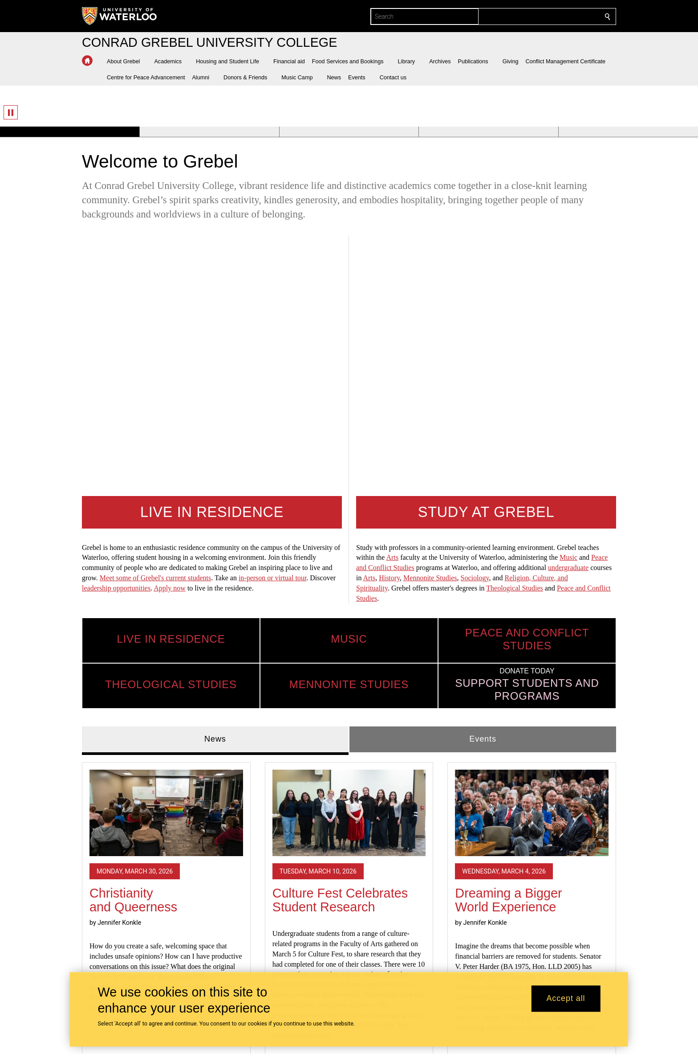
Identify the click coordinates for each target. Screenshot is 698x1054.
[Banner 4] (488, 132)
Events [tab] (482, 478)
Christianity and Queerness (133, 640)
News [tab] (215, 478)
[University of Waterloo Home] (120, 16)
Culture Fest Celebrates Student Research (340, 640)
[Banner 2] (209, 132)
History (389, 317)
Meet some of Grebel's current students (155, 317)
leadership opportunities (116, 328)
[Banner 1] (69, 132)
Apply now (170, 328)
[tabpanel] (349, 668)
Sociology (475, 317)
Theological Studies (514, 328)
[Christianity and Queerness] (166, 552)
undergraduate (568, 307)
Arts (392, 297)
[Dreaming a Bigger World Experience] (532, 552)
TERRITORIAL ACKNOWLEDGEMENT (564, 933)
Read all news (349, 828)
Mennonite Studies (430, 317)
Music (568, 297)
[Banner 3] (349, 132)
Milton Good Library (395, 965)
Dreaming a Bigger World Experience (508, 640)
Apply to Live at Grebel (401, 939)
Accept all (565, 998)
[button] (126, 61)
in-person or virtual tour (272, 317)
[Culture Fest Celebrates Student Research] (349, 552)
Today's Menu (383, 952)
